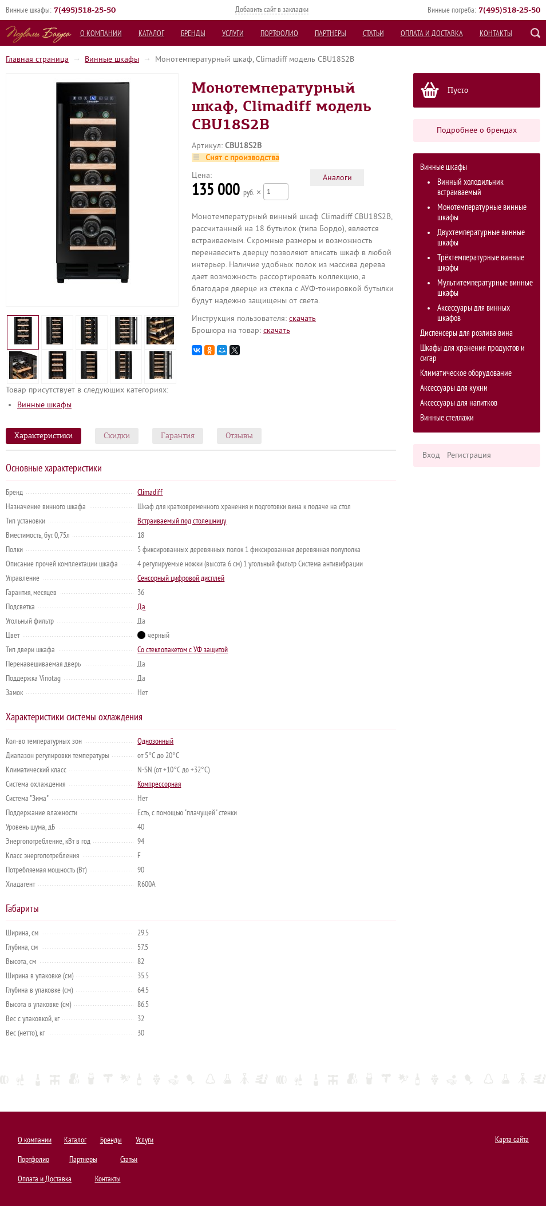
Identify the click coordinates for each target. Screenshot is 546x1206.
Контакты (496, 33)
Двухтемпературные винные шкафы (481, 238)
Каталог (151, 33)
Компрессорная (159, 784)
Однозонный (155, 741)
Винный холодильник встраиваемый (470, 187)
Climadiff (150, 492)
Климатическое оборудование (466, 373)
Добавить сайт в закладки (271, 9)
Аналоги (337, 177)
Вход (431, 455)
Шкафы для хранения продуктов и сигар (472, 353)
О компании (101, 33)
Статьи (373, 33)
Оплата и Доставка (432, 33)
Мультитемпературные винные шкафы (485, 288)
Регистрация (469, 455)
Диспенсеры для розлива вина (466, 333)
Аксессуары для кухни (454, 388)
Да (141, 606)
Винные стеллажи (447, 418)
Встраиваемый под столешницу (181, 521)
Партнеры (330, 33)
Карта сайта (512, 1139)
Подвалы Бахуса (39, 34)
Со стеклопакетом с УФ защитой (182, 649)
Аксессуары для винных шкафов (473, 313)
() (85, 10)
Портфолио (279, 33)
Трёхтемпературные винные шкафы (480, 263)
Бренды (193, 33)
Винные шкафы (112, 59)
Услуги (233, 33)
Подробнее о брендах (477, 130)
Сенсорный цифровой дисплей (180, 578)
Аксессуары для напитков (458, 403)
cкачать (302, 318)
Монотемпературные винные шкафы (482, 213)
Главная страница (37, 59)
